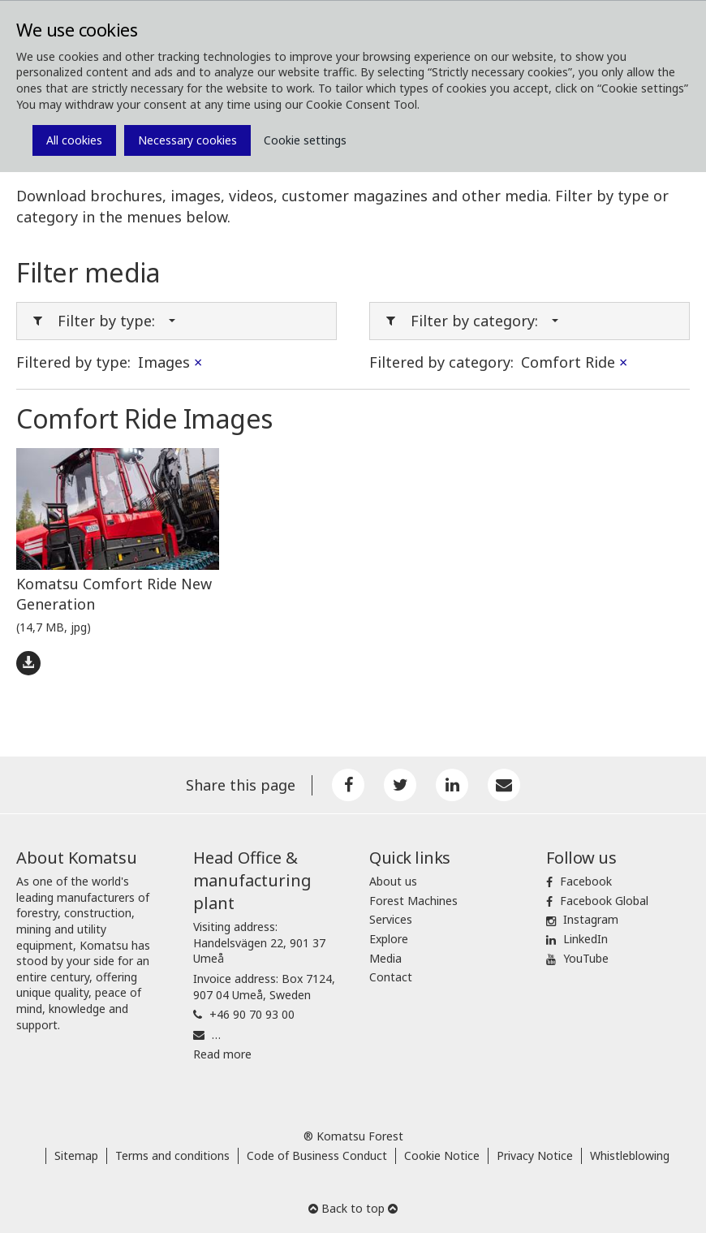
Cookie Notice (442, 1155)
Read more (222, 1054)
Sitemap (76, 1155)
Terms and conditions (172, 1155)
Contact (390, 977)
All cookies (74, 140)
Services (390, 919)
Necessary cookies (187, 140)
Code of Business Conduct (317, 1155)
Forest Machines (413, 900)
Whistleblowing (629, 1155)
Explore (388, 938)
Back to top (353, 1208)
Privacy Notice (535, 1155)
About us (393, 881)
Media (385, 958)
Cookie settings (305, 140)
